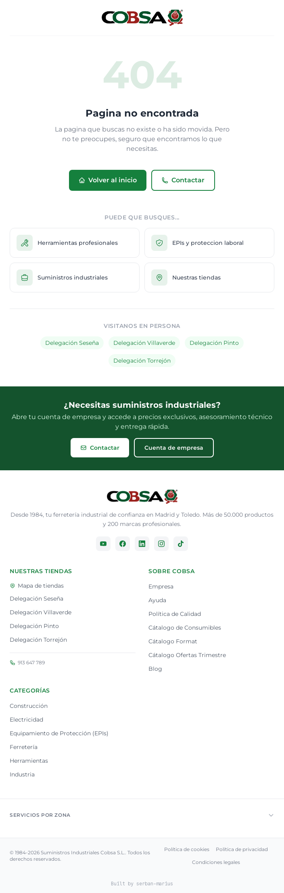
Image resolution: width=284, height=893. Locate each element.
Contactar (183, 180)
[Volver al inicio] (142, 18)
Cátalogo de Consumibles (184, 627)
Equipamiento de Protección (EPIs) (59, 733)
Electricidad (26, 719)
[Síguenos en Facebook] (122, 543)
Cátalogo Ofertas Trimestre (187, 655)
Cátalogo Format (172, 641)
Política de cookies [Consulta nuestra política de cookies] (186, 849)
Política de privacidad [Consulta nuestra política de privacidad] (242, 849)
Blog (155, 668)
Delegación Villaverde (144, 342)
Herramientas (29, 760)
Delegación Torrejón (142, 360)
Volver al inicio (108, 180)
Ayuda (157, 600)
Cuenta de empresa (173, 447)
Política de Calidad (174, 614)
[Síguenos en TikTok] (180, 543)
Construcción (29, 705)
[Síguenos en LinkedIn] (142, 543)
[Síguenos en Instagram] (161, 543)
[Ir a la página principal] (142, 497)
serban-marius (154, 883)
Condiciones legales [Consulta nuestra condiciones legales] (216, 862)
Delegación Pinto (214, 342)
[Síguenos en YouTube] (103, 543)
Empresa (160, 586)
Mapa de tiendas (37, 585)
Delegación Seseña (72, 342)
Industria (22, 774)
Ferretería (24, 747)
